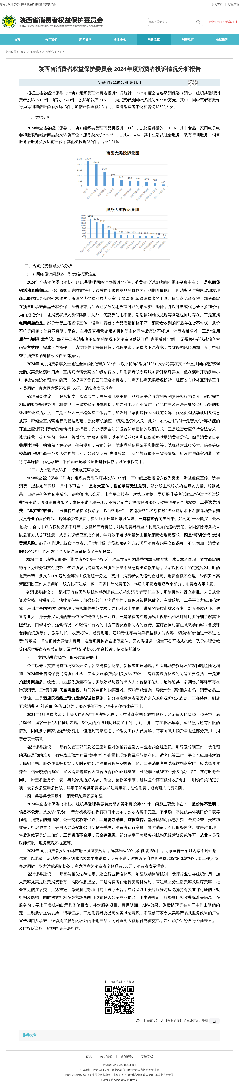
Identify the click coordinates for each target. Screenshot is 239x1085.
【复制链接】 (173, 1020)
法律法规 (119, 39)
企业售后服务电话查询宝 (223, 21)
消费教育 (188, 39)
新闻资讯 (85, 39)
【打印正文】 (150, 1020)
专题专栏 (147, 1056)
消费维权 (154, 39)
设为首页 (217, 4)
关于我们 (51, 39)
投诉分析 (51, 51)
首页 (17, 39)
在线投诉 (222, 39)
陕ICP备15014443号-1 (124, 1079)
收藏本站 (233, 4)
